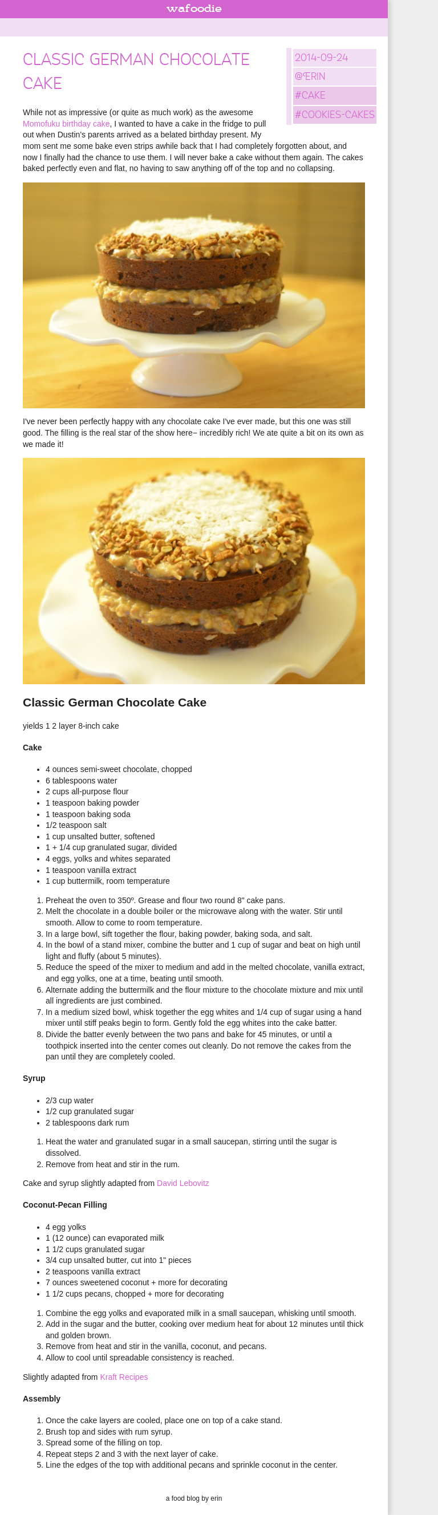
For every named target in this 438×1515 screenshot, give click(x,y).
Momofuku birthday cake (66, 123)
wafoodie (194, 9)
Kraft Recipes (124, 1377)
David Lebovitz (183, 1183)
